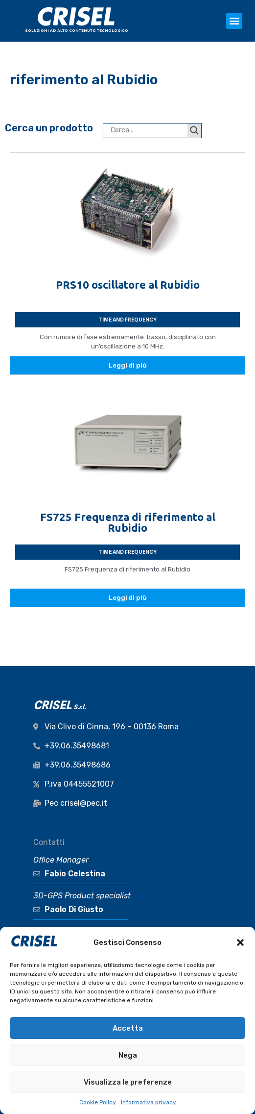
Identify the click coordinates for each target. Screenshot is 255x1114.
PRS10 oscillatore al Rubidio (128, 284)
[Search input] (148, 130)
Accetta (128, 1028)
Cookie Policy (97, 1102)
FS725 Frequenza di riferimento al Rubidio (127, 522)
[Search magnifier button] (194, 130)
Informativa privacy (148, 1102)
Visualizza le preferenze (128, 1082)
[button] (240, 942)
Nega (127, 1055)
